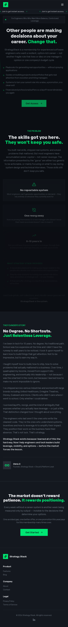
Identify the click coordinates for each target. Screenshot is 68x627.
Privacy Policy (8, 601)
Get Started (34, 532)
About (5, 586)
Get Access (34, 104)
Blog (5, 575)
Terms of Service (10, 605)
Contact (6, 590)
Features (7, 571)
